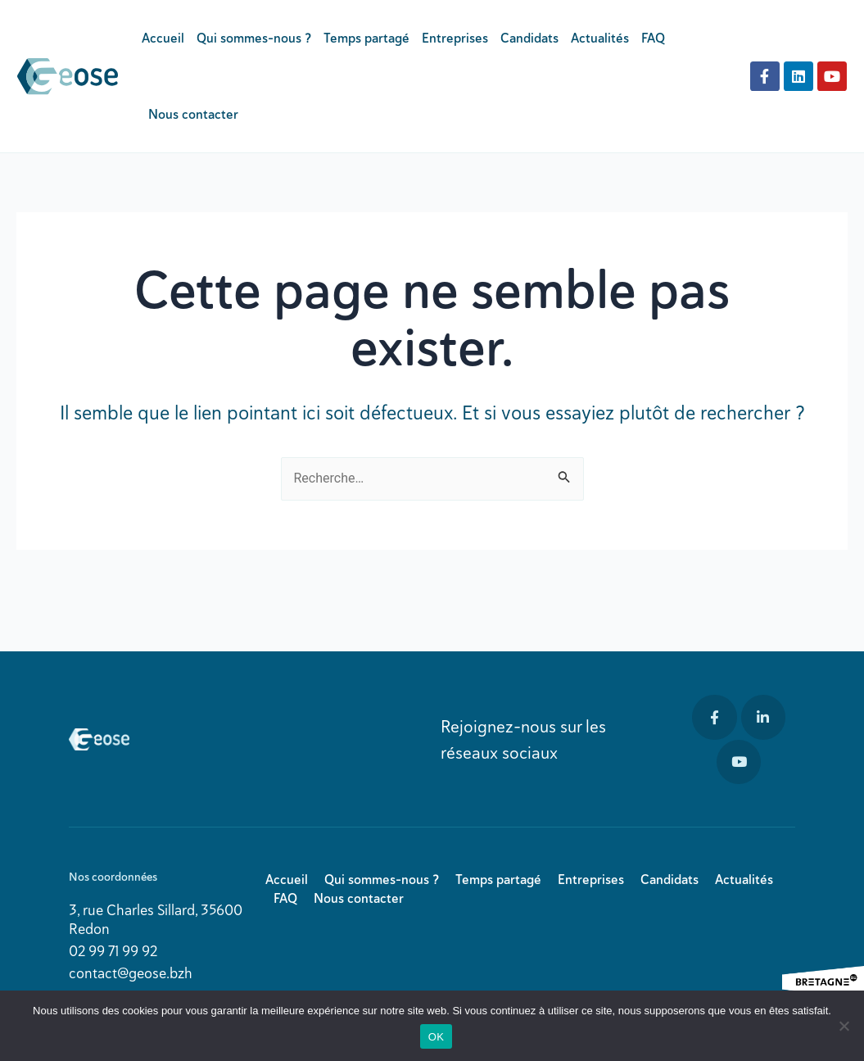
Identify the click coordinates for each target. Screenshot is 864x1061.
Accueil (163, 38)
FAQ (653, 38)
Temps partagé (366, 38)
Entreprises (455, 38)
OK (436, 1037)
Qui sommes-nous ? (254, 38)
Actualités (600, 38)
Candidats (529, 38)
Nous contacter (193, 114)
